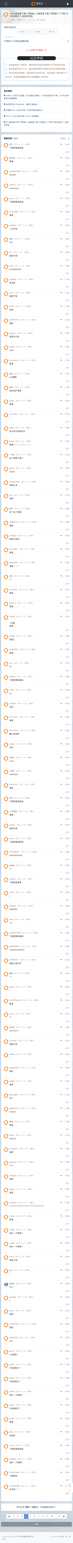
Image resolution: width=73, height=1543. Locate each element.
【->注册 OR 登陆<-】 (36, 50)
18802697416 (14, 522)
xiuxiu (11, 1014)
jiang (11, 1432)
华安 (11, 798)
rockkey (12, 879)
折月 (11, 144)
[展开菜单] (6, 3)
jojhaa (11, 441)
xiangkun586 (14, 1068)
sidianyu (12, 333)
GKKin (11, 306)
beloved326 (13, 562)
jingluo (11, 987)
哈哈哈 (11, 865)
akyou (11, 1311)
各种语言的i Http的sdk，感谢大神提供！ (22, 104)
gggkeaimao (14, 1108)
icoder (11, 690)
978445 (12, 616)
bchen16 (12, 185)
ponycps (12, 676)
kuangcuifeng (14, 482)
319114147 (13, 717)
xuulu (11, 266)
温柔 (11, 239)
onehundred (13, 360)
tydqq (11, 428)
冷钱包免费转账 (21, 41)
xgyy (11, 1270)
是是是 (11, 1283)
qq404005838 (14, 946)
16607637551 (14, 1324)
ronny (11, 1257)
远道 (11, 374)
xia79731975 (14, 320)
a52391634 (13, 784)
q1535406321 (14, 852)
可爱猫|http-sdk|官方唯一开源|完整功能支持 (24, 110)
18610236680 (14, 1472)
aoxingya (12, 1297)
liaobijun (12, 906)
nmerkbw (13, 1041)
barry (11, 198)
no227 (11, 892)
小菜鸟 (11, 771)
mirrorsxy (13, 590)
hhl (10, 252)
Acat (11, 495)
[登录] (68, 3)
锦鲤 (11, 1122)
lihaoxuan (13, 1176)
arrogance (13, 1149)
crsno (11, 1445)
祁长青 (11, 1027)
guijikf (11, 468)
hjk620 (11, 1364)
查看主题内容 (10, 27)
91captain (13, 1202)
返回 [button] (36, 1524)
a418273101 (14, 649)
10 (52, 1516)
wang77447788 (15, 933)
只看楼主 (63, 138)
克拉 (11, 576)
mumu (11, 838)
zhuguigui (13, 535)
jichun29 (12, 603)
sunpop (12, 347)
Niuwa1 (12, 1189)
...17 (58, 1516)
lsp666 (11, 401)
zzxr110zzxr (13, 730)
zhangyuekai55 (15, 171)
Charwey (12, 703)
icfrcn (11, 293)
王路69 (12, 757)
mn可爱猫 (13, 811)
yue (10, 663)
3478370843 (14, 212)
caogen (12, 744)
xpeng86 (12, 1459)
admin (12, 20)
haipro (11, 1135)
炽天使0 (12, 158)
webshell (12, 225)
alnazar (12, 825)
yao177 (12, 1351)
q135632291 (14, 960)
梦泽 (11, 509)
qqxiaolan (13, 1162)
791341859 (13, 549)
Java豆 (12, 1216)
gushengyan (13, 1095)
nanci (11, 919)
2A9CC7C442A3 (15, 1000)
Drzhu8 (12, 1054)
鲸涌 (11, 973)
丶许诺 (11, 455)
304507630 (13, 1337)
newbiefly (12, 279)
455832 (12, 1081)
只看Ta (27, 144)
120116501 (13, 414)
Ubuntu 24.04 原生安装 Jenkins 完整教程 (22, 116)
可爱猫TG (8, 41)
